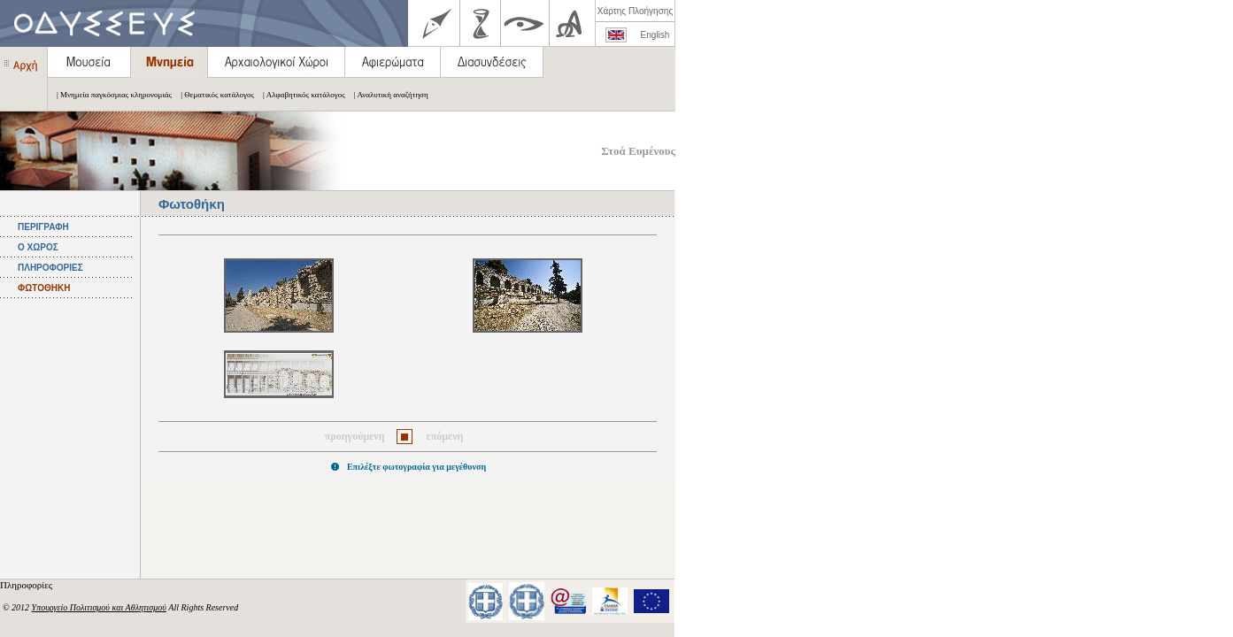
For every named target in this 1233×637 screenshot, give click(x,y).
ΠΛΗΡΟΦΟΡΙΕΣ (50, 267)
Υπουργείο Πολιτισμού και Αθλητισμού (99, 607)
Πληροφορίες (27, 584)
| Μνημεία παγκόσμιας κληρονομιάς (110, 94)
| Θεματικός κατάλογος (213, 94)
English (655, 35)
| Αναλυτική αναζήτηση (386, 94)
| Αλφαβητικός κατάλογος (299, 94)
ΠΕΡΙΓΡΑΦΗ (43, 227)
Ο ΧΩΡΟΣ (38, 247)
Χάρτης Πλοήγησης (635, 11)
